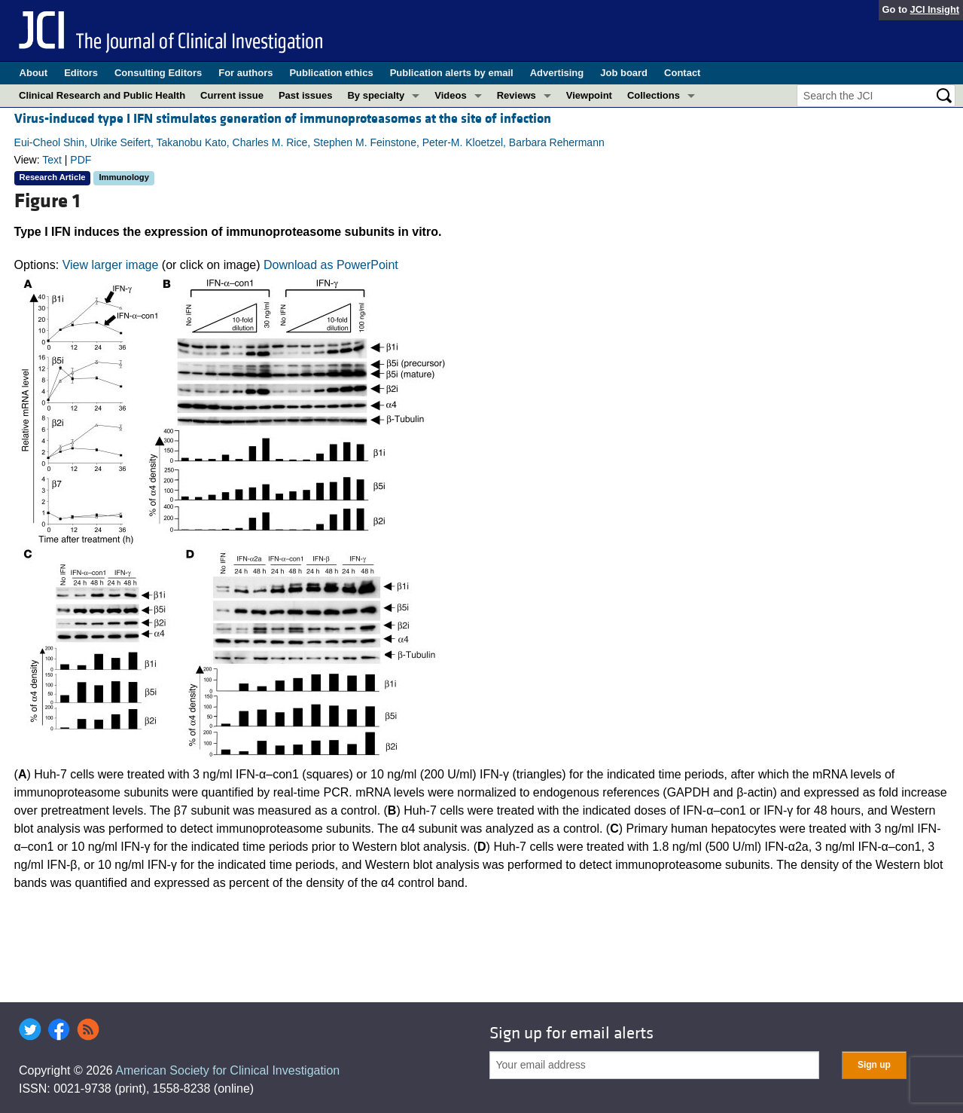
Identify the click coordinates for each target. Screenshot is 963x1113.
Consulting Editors (158, 72)
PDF (80, 160)
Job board (624, 72)
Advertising (557, 72)
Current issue (232, 95)
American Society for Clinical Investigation (227, 1070)
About (34, 72)
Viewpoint (589, 95)
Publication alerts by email (451, 72)
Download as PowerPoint (331, 264)
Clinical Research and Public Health (102, 95)
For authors (245, 72)
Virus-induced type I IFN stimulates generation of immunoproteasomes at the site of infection (282, 118)
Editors (81, 72)
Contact (682, 72)
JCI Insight (934, 9)
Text (52, 160)
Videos (450, 95)
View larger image (110, 264)
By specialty (375, 95)
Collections (653, 95)
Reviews (516, 95)
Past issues (306, 95)
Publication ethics (331, 72)
